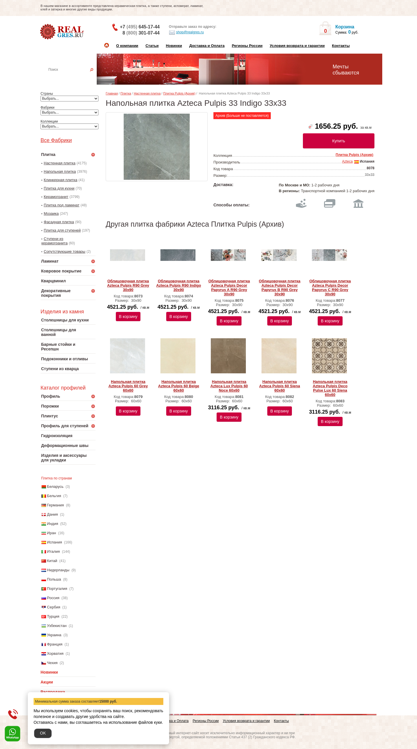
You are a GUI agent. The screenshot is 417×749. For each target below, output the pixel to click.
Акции (47, 682)
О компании (127, 45)
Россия (53, 598)
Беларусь (55, 486)
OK (43, 733)
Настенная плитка (74, 77)
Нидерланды (58, 570)
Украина (54, 635)
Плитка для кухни (59, 188)
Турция (53, 616)
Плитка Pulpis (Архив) (179, 93)
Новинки (174, 45)
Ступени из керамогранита (54, 241)
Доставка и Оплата (206, 45)
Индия (52, 523)
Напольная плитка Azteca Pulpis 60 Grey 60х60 (128, 385)
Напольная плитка (60, 171)
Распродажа (53, 692)
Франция (54, 644)
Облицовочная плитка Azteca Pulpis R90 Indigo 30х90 (178, 285)
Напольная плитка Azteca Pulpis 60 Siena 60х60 (279, 385)
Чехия (52, 663)
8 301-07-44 (141, 32)
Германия (55, 505)
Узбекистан (57, 625)
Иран (51, 533)
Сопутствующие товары (64, 251)
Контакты (341, 45)
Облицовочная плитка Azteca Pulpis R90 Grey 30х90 (128, 285)
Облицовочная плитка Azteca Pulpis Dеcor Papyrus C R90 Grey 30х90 (330, 287)
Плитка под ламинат (61, 205)
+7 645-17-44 (140, 26)
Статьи (151, 45)
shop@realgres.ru (186, 32)
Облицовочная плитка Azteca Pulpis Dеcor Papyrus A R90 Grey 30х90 (229, 287)
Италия (53, 551)
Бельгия (54, 496)
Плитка (125, 93)
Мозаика (51, 213)
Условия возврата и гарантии (297, 45)
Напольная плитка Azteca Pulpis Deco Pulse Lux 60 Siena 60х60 (330, 388)
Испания (54, 542)
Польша (54, 579)
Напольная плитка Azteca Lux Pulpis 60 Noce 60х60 (229, 385)
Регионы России (247, 45)
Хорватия (55, 653)
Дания (52, 514)
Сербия (53, 607)
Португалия (57, 588)
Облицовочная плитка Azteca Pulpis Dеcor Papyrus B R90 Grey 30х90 (279, 287)
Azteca (347, 161)
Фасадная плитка (59, 222)
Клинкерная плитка (60, 180)
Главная (112, 93)
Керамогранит (56, 196)
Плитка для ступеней (62, 230)
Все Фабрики (56, 140)
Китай (52, 561)
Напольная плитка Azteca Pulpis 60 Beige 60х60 (178, 385)
